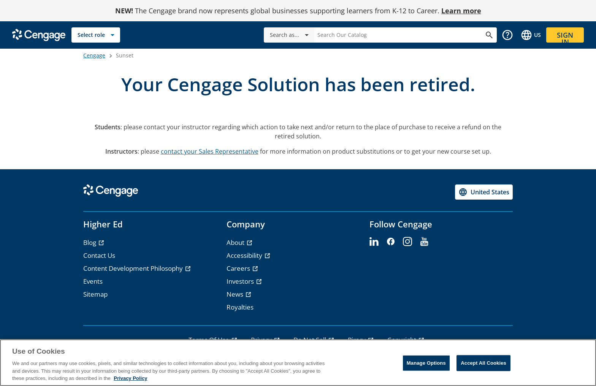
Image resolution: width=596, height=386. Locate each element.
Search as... (290, 35)
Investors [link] (241, 281)
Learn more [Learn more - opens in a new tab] (461, 10)
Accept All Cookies (483, 363)
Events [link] (93, 281)
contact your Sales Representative (209, 151)
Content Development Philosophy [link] (133, 268)
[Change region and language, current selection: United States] (530, 35)
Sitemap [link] (95, 294)
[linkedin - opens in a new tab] (374, 242)
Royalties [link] (240, 307)
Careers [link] (239, 268)
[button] (507, 35)
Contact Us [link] (99, 255)
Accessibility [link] (245, 255)
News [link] (236, 294)
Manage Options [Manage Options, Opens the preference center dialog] (426, 363)
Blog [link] (90, 242)
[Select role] (95, 35)
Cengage (94, 55)
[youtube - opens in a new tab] (424, 242)
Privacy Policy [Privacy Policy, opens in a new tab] (130, 378)
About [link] (236, 242)
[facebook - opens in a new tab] (390, 242)
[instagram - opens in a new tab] (407, 242)
